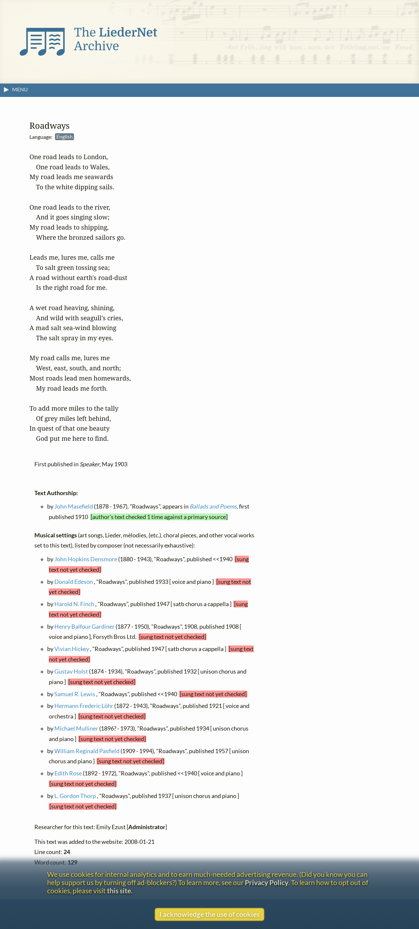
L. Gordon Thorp (75, 795)
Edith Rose (68, 773)
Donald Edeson (73, 581)
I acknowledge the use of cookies (209, 914)
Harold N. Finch (74, 604)
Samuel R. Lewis (74, 693)
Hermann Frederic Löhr (83, 705)
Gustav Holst (71, 671)
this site (119, 890)
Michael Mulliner (76, 728)
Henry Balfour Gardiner (84, 626)
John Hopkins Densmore (85, 559)
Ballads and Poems (213, 506)
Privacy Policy (266, 882)
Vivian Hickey (71, 648)
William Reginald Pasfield (86, 750)
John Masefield (73, 506)
